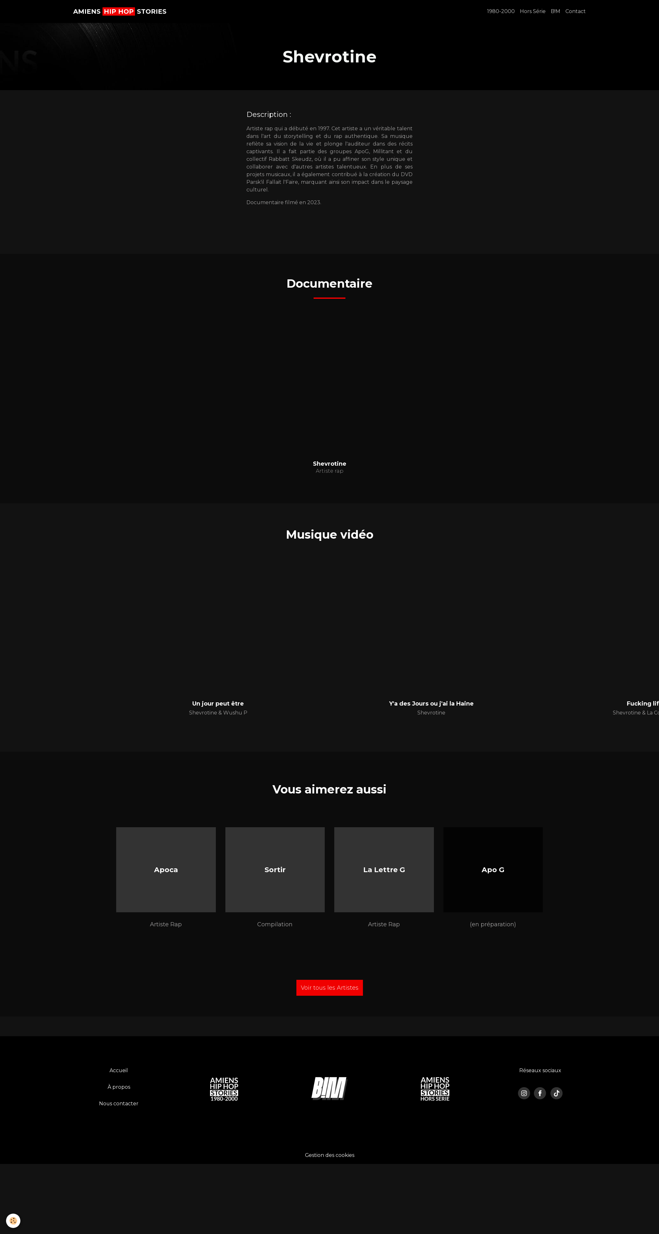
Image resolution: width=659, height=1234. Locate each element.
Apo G (493, 870)
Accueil (119, 1071)
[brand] (120, 11)
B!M (555, 11)
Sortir (275, 870)
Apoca (166, 870)
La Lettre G (384, 870)
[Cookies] (13, 1221)
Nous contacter (119, 1104)
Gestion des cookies (329, 1156)
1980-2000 (501, 11)
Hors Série (533, 11)
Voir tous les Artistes (329, 988)
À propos (119, 1088)
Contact (575, 11)
